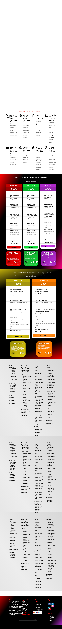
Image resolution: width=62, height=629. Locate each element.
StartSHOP (13, 400)
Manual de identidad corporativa (25, 405)
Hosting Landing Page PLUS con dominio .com (39, 404)
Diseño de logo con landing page (25, 410)
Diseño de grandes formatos (25, 398)
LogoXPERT (13, 368)
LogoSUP (24, 412)
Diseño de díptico (27, 382)
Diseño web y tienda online (12, 384)
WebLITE (12, 393)
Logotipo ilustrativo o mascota (13, 376)
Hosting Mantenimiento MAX (38, 392)
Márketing (48, 366)
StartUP (12, 397)
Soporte (51, 620)
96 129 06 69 (25, 612)
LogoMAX (12, 371)
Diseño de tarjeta (27, 376)
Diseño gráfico (25, 374)
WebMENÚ (49, 424)
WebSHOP (12, 389)
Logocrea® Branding (24, 366)
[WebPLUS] (31, 258)
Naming (49, 367)
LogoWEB (24, 415)
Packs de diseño (13, 396)
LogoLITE (50, 417)
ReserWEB (49, 423)
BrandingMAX (25, 370)
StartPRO (12, 398)
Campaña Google (51, 379)
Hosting (36, 366)
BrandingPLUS (25, 371)
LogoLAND (25, 414)
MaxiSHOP (12, 386)
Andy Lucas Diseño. (48, 626)
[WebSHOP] (44, 349)
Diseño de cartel (26, 387)
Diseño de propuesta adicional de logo (52, 401)
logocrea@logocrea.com (26, 615)
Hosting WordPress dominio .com (38, 372)
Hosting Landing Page (38, 396)
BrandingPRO (25, 368)
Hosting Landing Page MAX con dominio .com (39, 411)
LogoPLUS (12, 373)
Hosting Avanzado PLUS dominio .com (39, 380)
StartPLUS (12, 403)
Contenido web (50, 372)
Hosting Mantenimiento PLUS (38, 387)
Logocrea (21, 626)
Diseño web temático (49, 421)
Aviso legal (52, 614)
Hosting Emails (38, 415)
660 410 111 (25, 613)
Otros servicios (51, 391)
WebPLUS (12, 391)
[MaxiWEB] (13, 258)
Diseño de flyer (26, 380)
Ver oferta (14, 247)
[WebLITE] (48, 258)
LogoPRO (12, 370)
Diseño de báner (26, 388)
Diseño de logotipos (11, 366)
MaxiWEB (12, 388)
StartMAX (12, 402)
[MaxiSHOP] (17, 349)
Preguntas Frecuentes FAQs (51, 617)
